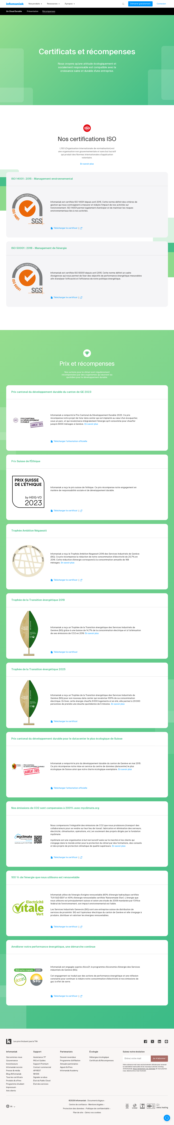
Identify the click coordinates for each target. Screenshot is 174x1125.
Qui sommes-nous (14, 1057)
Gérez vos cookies (93, 1113)
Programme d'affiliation (70, 1061)
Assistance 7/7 (39, 1057)
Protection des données (73, 1109)
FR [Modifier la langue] (12, 1107)
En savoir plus (87, 164)
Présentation (32, 11)
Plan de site (78, 1113)
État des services (40, 1084)
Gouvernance (12, 1061)
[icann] (135, 1107)
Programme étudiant (15, 1084)
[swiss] (142, 1107)
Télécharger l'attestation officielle (68, 441)
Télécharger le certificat (63, 228)
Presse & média (13, 1071)
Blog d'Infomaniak (13, 1074)
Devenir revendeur (68, 1057)
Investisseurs (12, 1064)
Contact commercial (42, 1067)
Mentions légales (95, 1105)
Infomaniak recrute (14, 1067)
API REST (37, 1071)
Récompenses (48, 11)
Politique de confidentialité (97, 1109)
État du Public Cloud (41, 1081)
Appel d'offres (66, 1067)
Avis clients (11, 1091)
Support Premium (40, 1064)
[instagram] (166, 1041)
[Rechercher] (123, 4)
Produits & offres (13, 1081)
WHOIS (36, 1074)
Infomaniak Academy (69, 1071)
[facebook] (145, 1041)
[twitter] (152, 1041)
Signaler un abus (40, 1077)
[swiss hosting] (162, 1107)
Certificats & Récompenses (101, 1061)
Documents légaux (96, 1101)
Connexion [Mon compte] (161, 4)
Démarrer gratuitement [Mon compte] (140, 4)
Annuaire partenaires (69, 1064)
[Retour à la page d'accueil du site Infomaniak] (14, 4)
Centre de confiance (78, 1105)
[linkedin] (159, 1041)
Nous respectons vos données (144, 1069)
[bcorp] (127, 1107)
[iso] (151, 1107)
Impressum (11, 1087)
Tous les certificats (14, 1077)
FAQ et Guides (39, 1061)
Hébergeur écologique (99, 1057)
